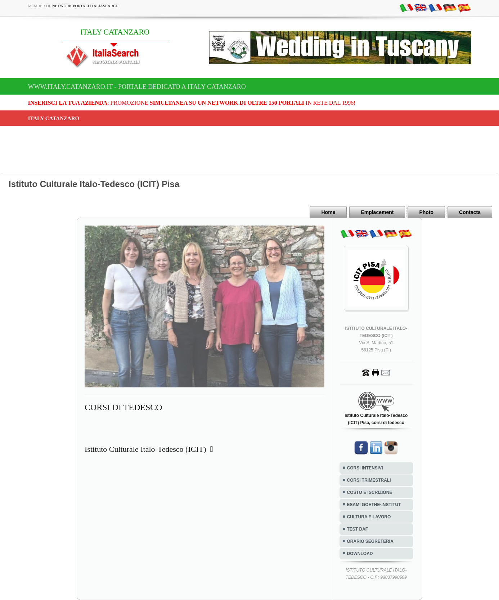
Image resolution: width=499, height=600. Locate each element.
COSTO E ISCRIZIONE (369, 492)
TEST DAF (357, 529)
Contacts (470, 212)
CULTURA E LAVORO (369, 516)
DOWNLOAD (360, 553)
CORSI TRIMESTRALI (369, 480)
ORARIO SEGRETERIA (370, 541)
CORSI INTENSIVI (365, 468)
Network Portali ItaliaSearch (85, 6)
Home (328, 212)
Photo (426, 212)
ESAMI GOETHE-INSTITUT (374, 504)
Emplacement (377, 212)
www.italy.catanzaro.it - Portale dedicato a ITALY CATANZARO (137, 86)
